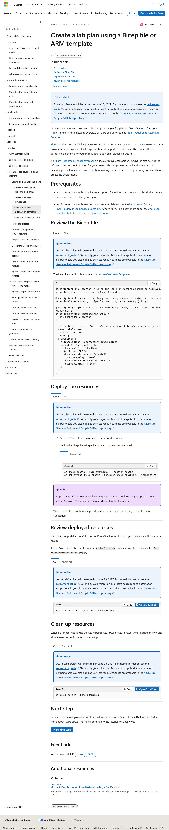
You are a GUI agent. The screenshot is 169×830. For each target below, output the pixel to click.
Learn (54, 24)
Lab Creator (136, 204)
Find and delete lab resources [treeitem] (23, 67)
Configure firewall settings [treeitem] (25, 307)
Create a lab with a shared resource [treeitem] (25, 263)
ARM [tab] (66, 232)
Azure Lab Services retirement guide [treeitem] (24, 50)
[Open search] (153, 4)
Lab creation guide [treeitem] (18, 165)
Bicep (54, 144)
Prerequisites (59, 67)
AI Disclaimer (9, 827)
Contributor (63, 208)
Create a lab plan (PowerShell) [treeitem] (22, 199)
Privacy (70, 827)
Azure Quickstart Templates (114, 274)
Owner (147, 204)
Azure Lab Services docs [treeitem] (19, 36)
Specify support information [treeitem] (26, 291)
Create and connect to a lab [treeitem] (23, 123)
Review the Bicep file (63, 72)
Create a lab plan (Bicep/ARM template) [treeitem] (25, 209)
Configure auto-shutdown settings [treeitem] (25, 253)
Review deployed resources (66, 80)
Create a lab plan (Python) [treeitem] (27, 217)
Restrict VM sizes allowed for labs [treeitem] (26, 321)
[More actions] (160, 24)
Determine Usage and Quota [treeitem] (26, 245)
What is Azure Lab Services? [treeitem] (23, 73)
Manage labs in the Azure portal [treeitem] (24, 299)
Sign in (161, 4)
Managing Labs (62, 729)
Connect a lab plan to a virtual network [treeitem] (23, 231)
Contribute (57, 827)
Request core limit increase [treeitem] (25, 239)
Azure (65, 24)
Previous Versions (28, 827)
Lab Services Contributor (89, 208)
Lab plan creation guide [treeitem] (21, 159)
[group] (107, 331)
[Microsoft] (6, 4)
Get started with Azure (151, 13)
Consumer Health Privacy (92, 827)
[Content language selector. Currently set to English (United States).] (18, 820)
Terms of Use (118, 827)
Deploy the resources (64, 76)
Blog (43, 827)
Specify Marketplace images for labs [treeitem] (26, 273)
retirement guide (66, 255)
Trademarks (134, 827)
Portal (132, 13)
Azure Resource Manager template (74, 160)
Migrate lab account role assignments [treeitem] (21, 104)
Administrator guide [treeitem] (19, 153)
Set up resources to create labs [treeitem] (24, 117)
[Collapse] (40, 22)
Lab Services (79, 24)
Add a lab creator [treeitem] (20, 223)
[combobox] (22, 28)
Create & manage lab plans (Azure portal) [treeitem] (25, 189)
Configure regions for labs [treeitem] (25, 313)
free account (66, 197)
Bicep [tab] (56, 232)
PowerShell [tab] (75, 454)
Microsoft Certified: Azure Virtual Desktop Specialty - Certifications (85, 787)
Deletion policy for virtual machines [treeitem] (21, 60)
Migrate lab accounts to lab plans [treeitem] (23, 94)
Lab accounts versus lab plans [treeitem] (24, 85)
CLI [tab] (63, 454)
